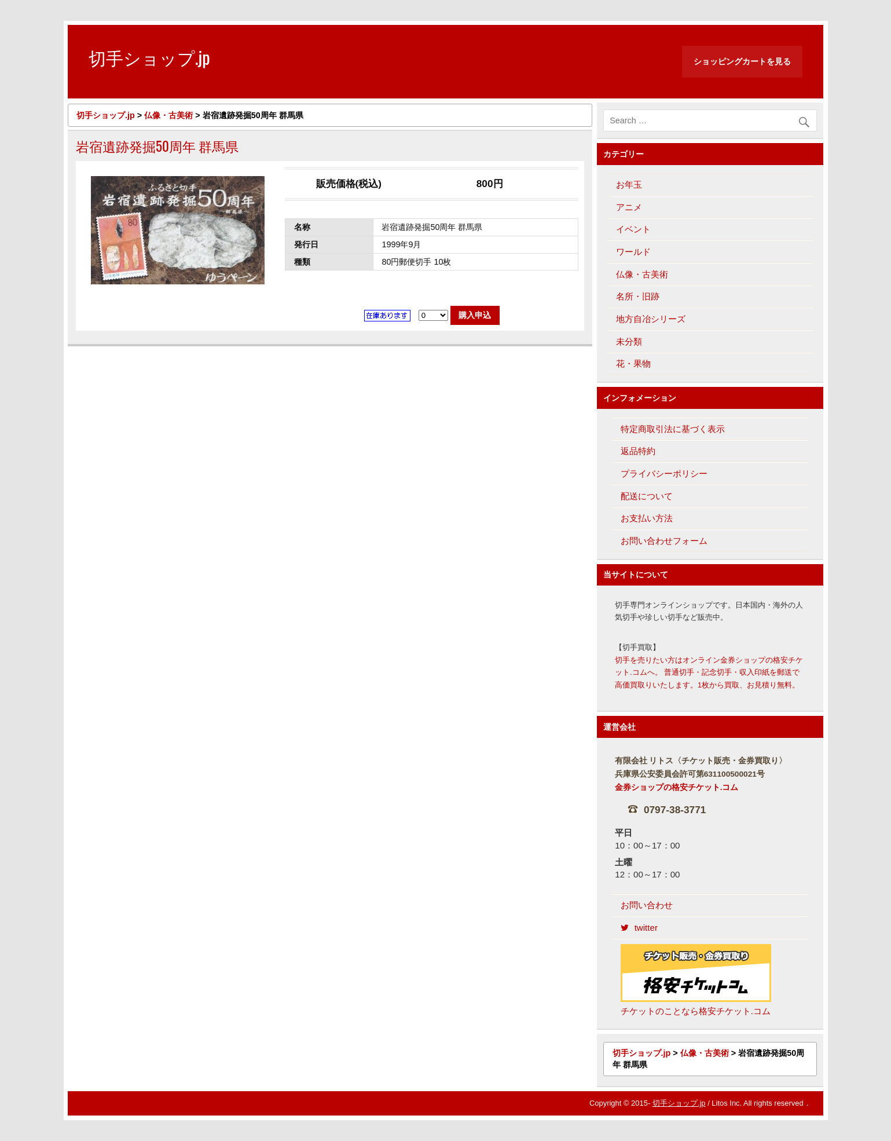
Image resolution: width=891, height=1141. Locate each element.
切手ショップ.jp (679, 1103)
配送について (647, 496)
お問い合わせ (647, 905)
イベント (633, 229)
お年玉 (629, 184)
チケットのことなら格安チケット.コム (696, 980)
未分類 (629, 341)
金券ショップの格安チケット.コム (677, 787)
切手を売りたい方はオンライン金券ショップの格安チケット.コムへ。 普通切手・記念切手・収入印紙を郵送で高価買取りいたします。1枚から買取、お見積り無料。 (709, 672)
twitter (639, 927)
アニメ (629, 207)
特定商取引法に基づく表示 (673, 429)
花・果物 (633, 363)
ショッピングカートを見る (742, 61)
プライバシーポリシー (664, 473)
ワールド (633, 252)
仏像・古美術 (642, 274)
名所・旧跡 (637, 296)
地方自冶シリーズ (650, 319)
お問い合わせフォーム (664, 541)
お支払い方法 (647, 518)
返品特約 (638, 451)
